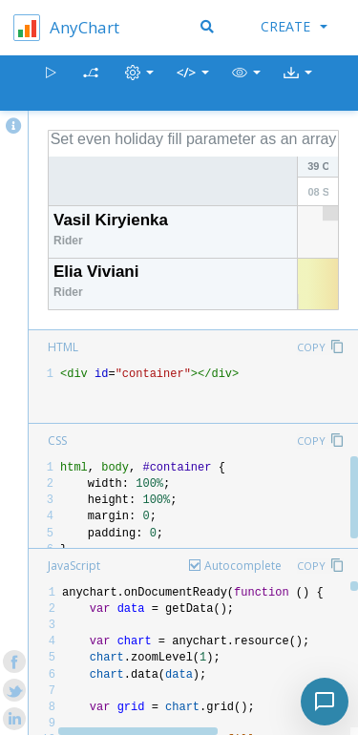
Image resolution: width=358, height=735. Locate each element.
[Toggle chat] (324, 701)
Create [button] (294, 26)
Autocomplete (243, 565)
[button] (246, 83)
